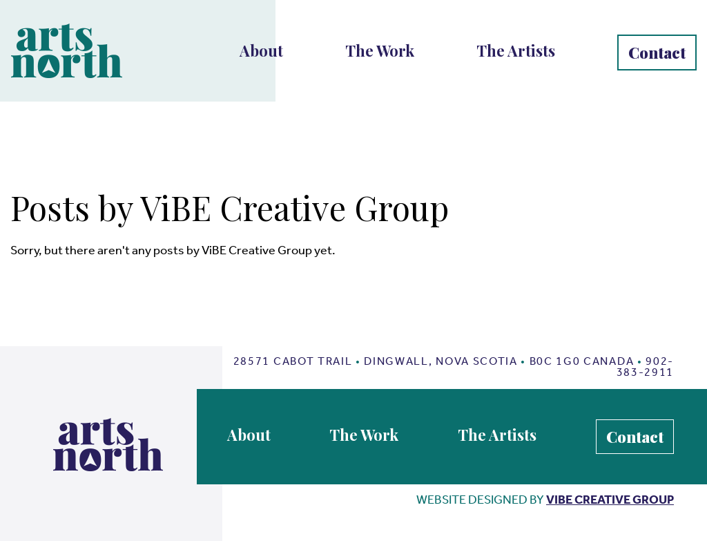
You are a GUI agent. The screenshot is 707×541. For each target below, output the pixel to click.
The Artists (515, 50)
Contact (657, 52)
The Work (379, 50)
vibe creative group (610, 499)
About (261, 50)
